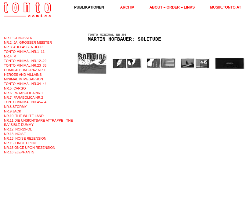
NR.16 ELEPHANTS (19, 152)
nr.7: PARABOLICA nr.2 (23, 97)
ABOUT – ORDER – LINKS (172, 7)
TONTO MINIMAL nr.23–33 (25, 65)
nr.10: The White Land (24, 116)
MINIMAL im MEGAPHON (23, 79)
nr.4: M (10, 56)
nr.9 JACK (12, 111)
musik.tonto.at (225, 7)
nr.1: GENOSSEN (18, 38)
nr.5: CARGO (15, 88)
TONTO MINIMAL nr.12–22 (25, 61)
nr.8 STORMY (15, 106)
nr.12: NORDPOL (18, 129)
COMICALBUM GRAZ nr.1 (24, 70)
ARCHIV (127, 7)
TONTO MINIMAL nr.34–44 (25, 84)
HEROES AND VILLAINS (23, 74)
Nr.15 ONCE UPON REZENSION (29, 147)
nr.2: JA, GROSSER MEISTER (28, 42)
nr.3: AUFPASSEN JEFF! (23, 47)
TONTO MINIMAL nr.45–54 (25, 102)
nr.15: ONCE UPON (20, 143)
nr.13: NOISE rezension (25, 138)
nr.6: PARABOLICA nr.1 (23, 93)
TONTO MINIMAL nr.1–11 (24, 51)
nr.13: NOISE (15, 134)
